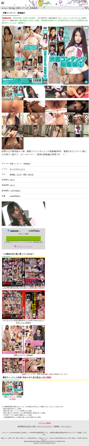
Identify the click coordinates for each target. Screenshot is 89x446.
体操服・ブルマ (16, 174)
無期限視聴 (15, 231)
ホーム (4, 8)
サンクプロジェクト (17, 169)
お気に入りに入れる (23, 246)
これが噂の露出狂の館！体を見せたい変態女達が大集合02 (23, 273)
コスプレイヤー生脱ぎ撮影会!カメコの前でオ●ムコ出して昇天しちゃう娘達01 (23, 306)
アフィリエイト (66, 426)
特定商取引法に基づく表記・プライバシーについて (35, 426)
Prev (5, 55)
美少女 (11, 8)
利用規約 (57, 426)
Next (85, 55)
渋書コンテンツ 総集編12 (12, 390)
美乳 (25, 174)
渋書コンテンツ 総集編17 (23, 340)
